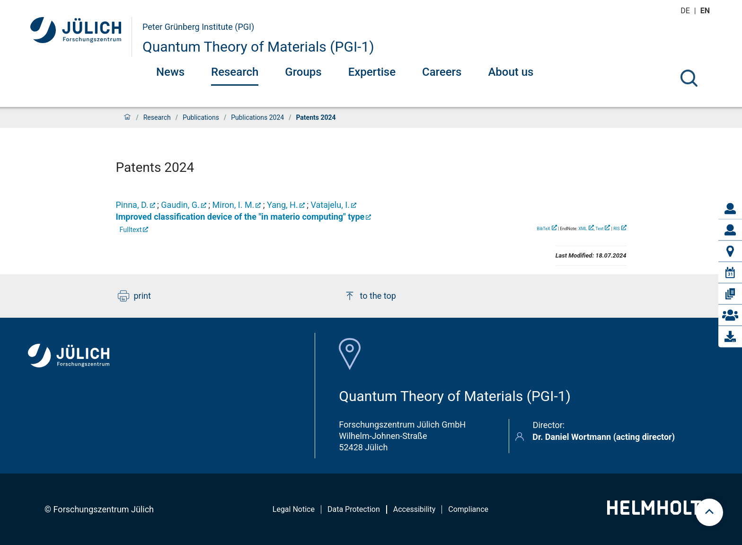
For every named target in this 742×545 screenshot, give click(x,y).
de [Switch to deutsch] (686, 10)
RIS (616, 228)
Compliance (468, 509)
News (170, 72)
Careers (441, 72)
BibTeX (543, 228)
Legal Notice (294, 509)
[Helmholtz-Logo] (659, 512)
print (134, 296)
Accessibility (414, 509)
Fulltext (131, 230)
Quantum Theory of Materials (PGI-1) (258, 46)
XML (582, 228)
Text (599, 228)
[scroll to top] (709, 512)
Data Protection (353, 509)
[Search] (689, 78)
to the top (370, 296)
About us (510, 72)
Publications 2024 (257, 117)
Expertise (372, 72)
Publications (201, 117)
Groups (303, 72)
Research (234, 72)
